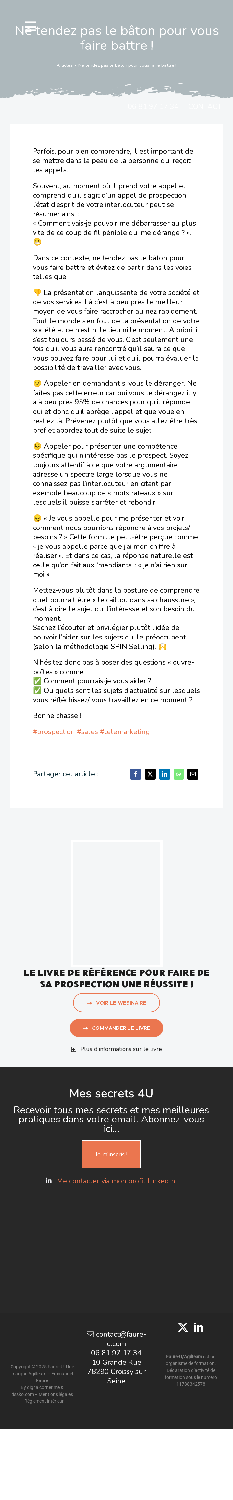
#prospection (54, 732)
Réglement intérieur (44, 1401)
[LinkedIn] (164, 774)
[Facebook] (135, 774)
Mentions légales (56, 1394)
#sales (87, 732)
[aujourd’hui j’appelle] (116, 846)
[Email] (193, 774)
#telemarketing (125, 732)
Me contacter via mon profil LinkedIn (117, 1181)
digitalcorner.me (43, 1387)
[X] (150, 774)
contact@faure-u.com (116, 1339)
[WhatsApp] (179, 774)
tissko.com (23, 1394)
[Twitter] (183, 1327)
